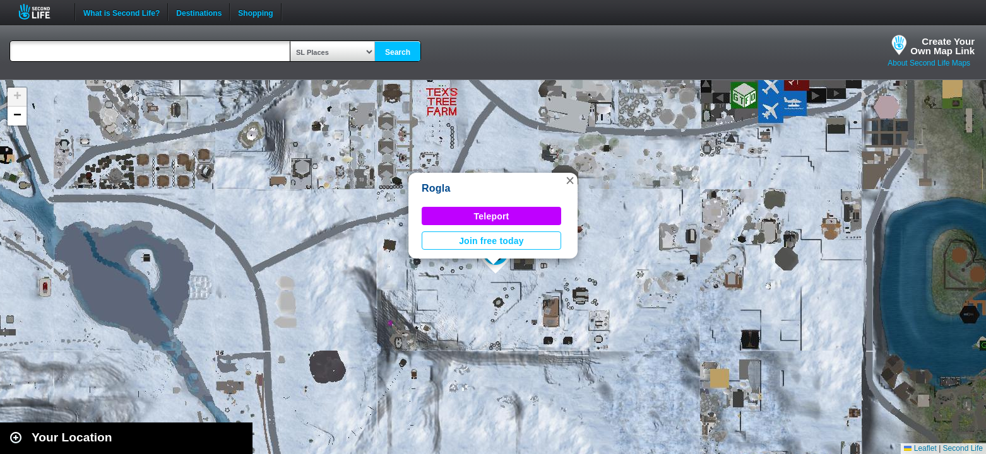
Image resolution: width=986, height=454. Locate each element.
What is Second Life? (121, 12)
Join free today (491, 241)
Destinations (199, 12)
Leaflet (920, 448)
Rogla (436, 188)
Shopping (255, 12)
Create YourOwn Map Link (942, 46)
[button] (570, 180)
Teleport (491, 216)
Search (397, 52)
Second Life (41, 11)
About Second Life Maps (929, 63)
